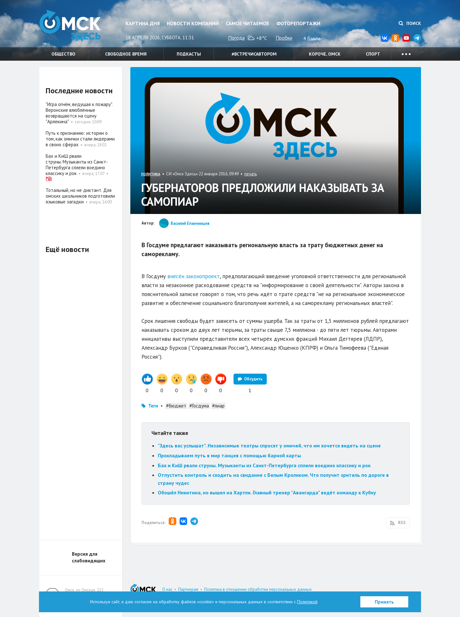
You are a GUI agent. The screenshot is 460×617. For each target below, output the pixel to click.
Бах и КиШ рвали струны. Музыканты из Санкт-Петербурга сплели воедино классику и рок (264, 465)
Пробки (284, 37)
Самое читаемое (247, 23)
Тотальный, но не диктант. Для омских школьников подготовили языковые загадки (80, 196)
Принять (384, 602)
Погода (236, 37)
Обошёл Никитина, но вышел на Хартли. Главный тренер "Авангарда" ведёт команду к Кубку (267, 492)
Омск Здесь (71, 26)
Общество (63, 54)
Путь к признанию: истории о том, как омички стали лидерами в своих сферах (80, 139)
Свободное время (126, 54)
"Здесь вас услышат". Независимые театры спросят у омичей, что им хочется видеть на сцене (269, 445)
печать (250, 174)
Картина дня (143, 23)
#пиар (218, 406)
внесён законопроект (193, 276)
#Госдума (199, 406)
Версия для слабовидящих (88, 557)
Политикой (307, 602)
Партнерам (188, 589)
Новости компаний (193, 23)
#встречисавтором (254, 54)
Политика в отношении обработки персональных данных (258, 589)
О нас (167, 589)
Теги (153, 406)
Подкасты (189, 54)
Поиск (410, 23)
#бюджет (176, 406)
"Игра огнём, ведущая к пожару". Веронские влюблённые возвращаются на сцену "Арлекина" (79, 113)
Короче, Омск (325, 54)
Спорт (373, 54)
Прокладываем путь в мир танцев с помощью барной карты (229, 455)
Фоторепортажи (298, 23)
